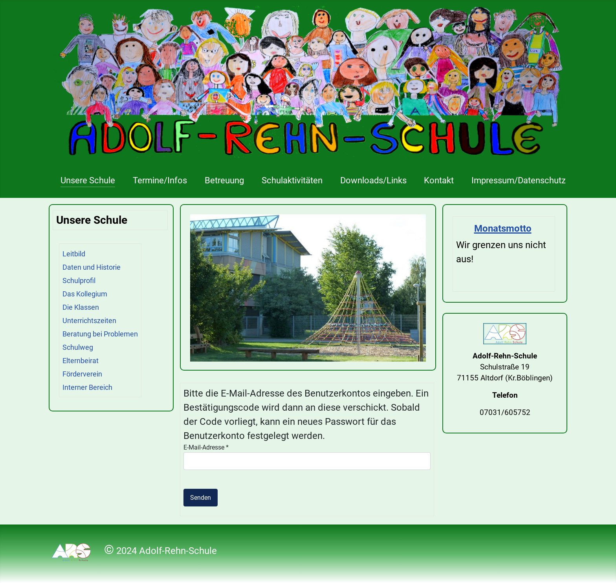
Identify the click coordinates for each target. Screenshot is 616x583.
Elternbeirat (80, 360)
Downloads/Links (373, 180)
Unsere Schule (87, 180)
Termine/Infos (160, 180)
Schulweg (77, 347)
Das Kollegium (84, 294)
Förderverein (82, 374)
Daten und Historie (91, 267)
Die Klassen (80, 307)
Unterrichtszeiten (89, 320)
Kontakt (439, 180)
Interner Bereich (87, 387)
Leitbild (73, 254)
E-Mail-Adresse (206, 447)
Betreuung (224, 180)
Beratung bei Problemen (100, 334)
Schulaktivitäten (292, 180)
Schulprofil (78, 280)
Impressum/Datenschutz (518, 180)
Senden (200, 497)
